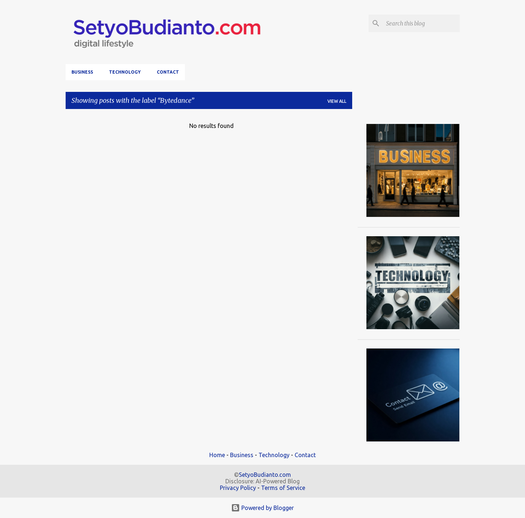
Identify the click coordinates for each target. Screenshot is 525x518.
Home (217, 455)
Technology (125, 72)
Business (82, 72)
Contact (168, 72)
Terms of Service (283, 487)
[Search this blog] (421, 23)
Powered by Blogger (262, 508)
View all (336, 101)
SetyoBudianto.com (265, 474)
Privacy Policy (238, 487)
